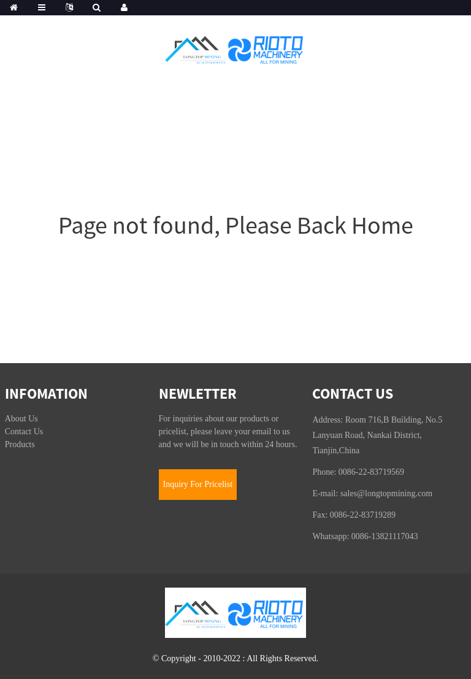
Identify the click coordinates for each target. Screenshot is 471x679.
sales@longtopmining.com (386, 493)
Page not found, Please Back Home (235, 225)
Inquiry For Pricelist (198, 484)
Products (20, 444)
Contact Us (24, 431)
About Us (21, 418)
